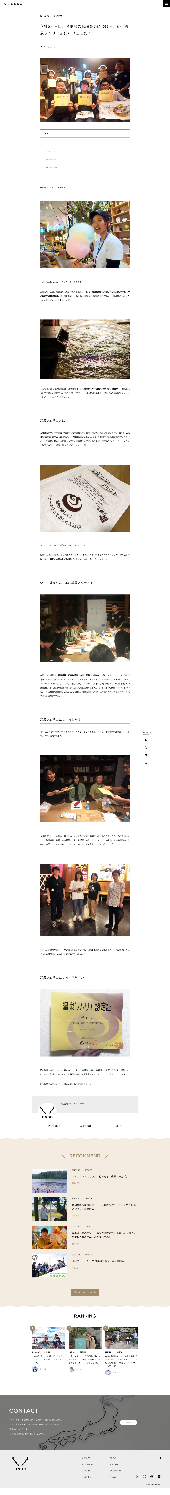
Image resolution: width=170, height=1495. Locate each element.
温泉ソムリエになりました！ (62, 167)
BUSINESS (87, 1478)
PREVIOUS (54, 1140)
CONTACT (137, 4)
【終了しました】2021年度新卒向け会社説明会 (98, 1275)
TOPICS (83, 1366)
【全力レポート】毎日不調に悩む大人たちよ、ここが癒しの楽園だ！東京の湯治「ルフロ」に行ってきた (84, 1373)
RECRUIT (151, 4)
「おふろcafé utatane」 (51, 296)
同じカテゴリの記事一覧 (85, 1306)
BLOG (113, 1472)
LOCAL (119, 1366)
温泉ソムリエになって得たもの (63, 179)
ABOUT (86, 1472)
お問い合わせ (127, 1436)
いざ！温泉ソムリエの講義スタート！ (67, 156)
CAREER (58, 16)
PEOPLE (86, 1491)
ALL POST (85, 1140)
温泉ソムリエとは (56, 144)
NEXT (119, 1140)
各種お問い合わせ (148, 1474)
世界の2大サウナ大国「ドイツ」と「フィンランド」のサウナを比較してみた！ (48, 1373)
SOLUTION (115, 1484)
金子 (75, 296)
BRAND (86, 1484)
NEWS (113, 1491)
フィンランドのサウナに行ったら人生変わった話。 (100, 1190)
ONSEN (47, 1366)
